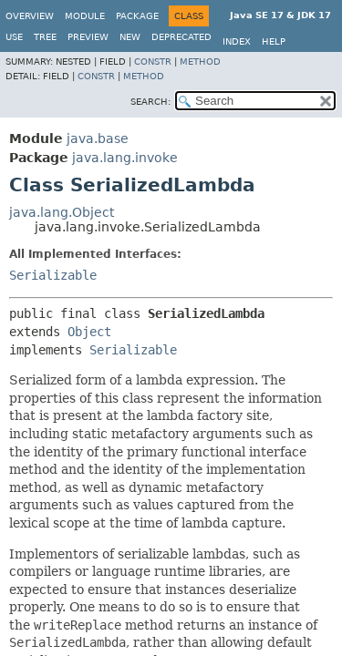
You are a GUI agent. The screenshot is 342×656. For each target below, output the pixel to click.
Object (89, 331)
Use (14, 37)
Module (85, 16)
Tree (45, 37)
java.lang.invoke (125, 157)
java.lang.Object (61, 212)
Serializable (53, 275)
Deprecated (181, 37)
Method (200, 61)
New (129, 37)
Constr (152, 61)
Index (237, 41)
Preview (88, 37)
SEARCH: (150, 102)
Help (273, 41)
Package (137, 16)
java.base (98, 138)
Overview (29, 16)
